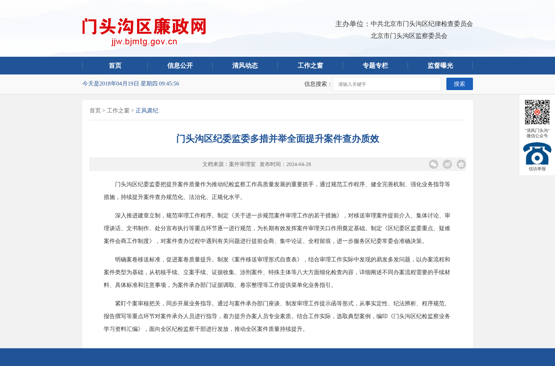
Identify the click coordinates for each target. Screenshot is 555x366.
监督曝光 (440, 65)
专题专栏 (375, 65)
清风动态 (245, 65)
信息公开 (180, 65)
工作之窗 (310, 65)
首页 (115, 65)
